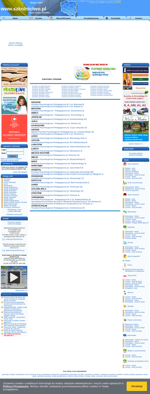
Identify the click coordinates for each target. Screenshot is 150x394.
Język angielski (133, 164)
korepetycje (20, 374)
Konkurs (138, 18)
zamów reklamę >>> (136, 144)
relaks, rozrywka (97, 376)
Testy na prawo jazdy (135, 182)
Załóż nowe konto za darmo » (11, 159)
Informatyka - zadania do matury (136, 340)
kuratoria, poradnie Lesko (40, 95)
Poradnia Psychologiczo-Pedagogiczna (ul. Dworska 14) (55, 155)
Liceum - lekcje (130, 176)
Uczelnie (38, 18)
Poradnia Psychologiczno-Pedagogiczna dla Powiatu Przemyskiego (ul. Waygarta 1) (67, 174)
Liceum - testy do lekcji (133, 178)
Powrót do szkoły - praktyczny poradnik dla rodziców (14, 328)
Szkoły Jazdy (8, 199)
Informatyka (132, 335)
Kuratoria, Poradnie (11, 195)
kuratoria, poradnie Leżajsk (41, 96)
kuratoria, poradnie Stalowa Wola (101, 90)
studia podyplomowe (59, 376)
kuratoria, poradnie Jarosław (41, 89)
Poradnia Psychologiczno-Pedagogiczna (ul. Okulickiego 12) (57, 191)
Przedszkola (8, 186)
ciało (19, 172)
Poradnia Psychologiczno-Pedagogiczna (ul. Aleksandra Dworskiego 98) (62, 172)
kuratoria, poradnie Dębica (40, 87)
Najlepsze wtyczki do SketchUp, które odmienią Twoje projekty (15, 324)
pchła (15, 172)
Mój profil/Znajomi (63, 18)
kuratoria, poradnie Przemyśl (71, 95)
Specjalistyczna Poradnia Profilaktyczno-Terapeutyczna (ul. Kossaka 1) (61, 204)
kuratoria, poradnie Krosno (41, 93)
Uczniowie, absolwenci (12, 207)
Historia (130, 292)
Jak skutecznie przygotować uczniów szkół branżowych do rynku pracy (14, 303)
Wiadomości (7, 294)
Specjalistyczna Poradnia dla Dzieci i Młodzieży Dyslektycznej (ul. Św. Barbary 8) (66, 202)
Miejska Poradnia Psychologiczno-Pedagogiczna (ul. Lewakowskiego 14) (62, 132)
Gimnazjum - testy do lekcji (135, 175)
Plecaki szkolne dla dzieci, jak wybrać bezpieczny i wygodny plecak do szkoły (14, 299)
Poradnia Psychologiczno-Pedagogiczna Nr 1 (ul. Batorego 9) (57, 104)
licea (38, 374)
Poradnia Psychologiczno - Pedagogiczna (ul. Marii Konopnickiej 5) (60, 183)
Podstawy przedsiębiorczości (138, 361)
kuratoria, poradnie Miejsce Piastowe (73, 89)
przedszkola (45, 374)
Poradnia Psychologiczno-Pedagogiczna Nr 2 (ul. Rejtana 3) (56, 106)
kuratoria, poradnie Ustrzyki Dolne (102, 95)
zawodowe (88, 374)
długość (24, 172)
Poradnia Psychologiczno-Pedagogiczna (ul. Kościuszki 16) (56, 187)
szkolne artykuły (129, 374)
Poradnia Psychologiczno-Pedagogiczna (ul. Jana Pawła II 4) (57, 168)
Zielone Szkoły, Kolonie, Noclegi (15, 202)
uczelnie (96, 374)
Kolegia (6, 181)
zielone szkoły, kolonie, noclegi (79, 376)
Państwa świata (130, 238)
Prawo (130, 265)
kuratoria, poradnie (116, 374)
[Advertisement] (93, 41)
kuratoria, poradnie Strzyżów (100, 92)
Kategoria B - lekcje (132, 187)
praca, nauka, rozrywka (39, 13)
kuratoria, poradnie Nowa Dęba (72, 93)
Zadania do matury (132, 324)
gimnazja (5, 374)
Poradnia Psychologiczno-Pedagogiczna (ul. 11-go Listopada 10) (59, 128)
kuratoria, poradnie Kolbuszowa (42, 92)
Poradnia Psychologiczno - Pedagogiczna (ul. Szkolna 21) (56, 123)
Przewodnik (115, 18)
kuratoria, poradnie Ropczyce (100, 86)
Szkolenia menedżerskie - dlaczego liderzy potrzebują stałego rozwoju (14, 313)
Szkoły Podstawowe (11, 189)
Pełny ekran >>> (21, 290)
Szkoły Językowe (10, 197)
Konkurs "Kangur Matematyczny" (137, 223)
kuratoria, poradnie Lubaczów (71, 86)
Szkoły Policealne (10, 190)
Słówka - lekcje (130, 170)
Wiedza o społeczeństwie (136, 351)
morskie (81, 374)
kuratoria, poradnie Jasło (40, 90)
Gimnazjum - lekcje (132, 173)
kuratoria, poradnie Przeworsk (71, 96)
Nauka (15, 18)
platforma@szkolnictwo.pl (15, 250)
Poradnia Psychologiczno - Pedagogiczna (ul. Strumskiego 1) (57, 115)
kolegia (12, 374)
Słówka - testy (130, 168)
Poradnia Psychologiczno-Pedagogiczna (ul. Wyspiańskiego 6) (58, 159)
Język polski (132, 275)
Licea (6, 184)
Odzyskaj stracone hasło (9, 160)
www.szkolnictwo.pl (23, 8)
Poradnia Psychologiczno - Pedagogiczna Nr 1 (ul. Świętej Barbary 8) (61, 199)
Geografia (131, 227)
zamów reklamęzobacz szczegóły (15, 43)
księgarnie (104, 374)
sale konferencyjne (110, 376)
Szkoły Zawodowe (10, 192)
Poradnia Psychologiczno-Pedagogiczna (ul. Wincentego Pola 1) (59, 138)
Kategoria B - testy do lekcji (135, 189)
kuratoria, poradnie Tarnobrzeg (101, 93)
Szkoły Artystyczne (10, 187)
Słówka (127, 261)
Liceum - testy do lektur (133, 283)
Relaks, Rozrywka (10, 205)
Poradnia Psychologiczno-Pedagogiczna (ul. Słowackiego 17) (57, 178)
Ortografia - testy (131, 288)
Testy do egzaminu (132, 190)
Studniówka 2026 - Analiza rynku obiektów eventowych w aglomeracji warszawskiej (15, 308)
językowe (139, 374)
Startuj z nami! (36, 3)
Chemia (130, 242)
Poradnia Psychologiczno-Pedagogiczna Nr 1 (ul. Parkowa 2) (57, 134)
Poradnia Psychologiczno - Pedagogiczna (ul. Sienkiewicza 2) (57, 111)
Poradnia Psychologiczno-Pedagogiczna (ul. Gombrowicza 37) (58, 208)
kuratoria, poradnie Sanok (99, 89)
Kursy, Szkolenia (10, 182)
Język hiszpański (134, 256)
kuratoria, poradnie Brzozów (41, 86)
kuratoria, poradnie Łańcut (70, 87)
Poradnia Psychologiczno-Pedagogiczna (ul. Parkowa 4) (55, 195)
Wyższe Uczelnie (10, 194)
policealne (73, 374)
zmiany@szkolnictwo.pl (14, 239)
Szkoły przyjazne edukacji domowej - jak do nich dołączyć (15, 331)
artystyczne (55, 374)
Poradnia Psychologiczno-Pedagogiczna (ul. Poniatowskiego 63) (59, 119)
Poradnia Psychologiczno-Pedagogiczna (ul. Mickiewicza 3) (56, 151)
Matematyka (132, 212)
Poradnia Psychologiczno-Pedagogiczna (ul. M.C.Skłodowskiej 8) (59, 142)
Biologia (130, 306)
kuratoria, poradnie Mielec (70, 90)
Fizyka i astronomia (135, 320)
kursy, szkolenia (30, 374)
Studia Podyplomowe (11, 200)
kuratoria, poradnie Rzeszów (100, 87)
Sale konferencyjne (10, 204)
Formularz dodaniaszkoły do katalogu (14, 223)
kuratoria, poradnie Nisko (70, 92)
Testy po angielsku (132, 171)
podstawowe (64, 374)
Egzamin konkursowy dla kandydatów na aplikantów (134, 270)
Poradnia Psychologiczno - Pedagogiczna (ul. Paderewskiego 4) (58, 164)
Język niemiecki (133, 195)
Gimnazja (7, 179)
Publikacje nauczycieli (14, 214)
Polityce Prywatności (16, 386)
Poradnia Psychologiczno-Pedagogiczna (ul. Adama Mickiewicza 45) (60, 147)
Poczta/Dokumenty (91, 18)
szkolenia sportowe (44, 376)
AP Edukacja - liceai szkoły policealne (14, 210)
